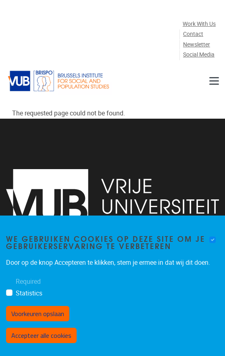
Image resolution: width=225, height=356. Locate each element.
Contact (193, 34)
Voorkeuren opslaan (37, 313)
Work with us (199, 24)
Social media (199, 54)
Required (28, 281)
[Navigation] (214, 81)
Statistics (29, 293)
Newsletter (196, 44)
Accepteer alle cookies (41, 335)
